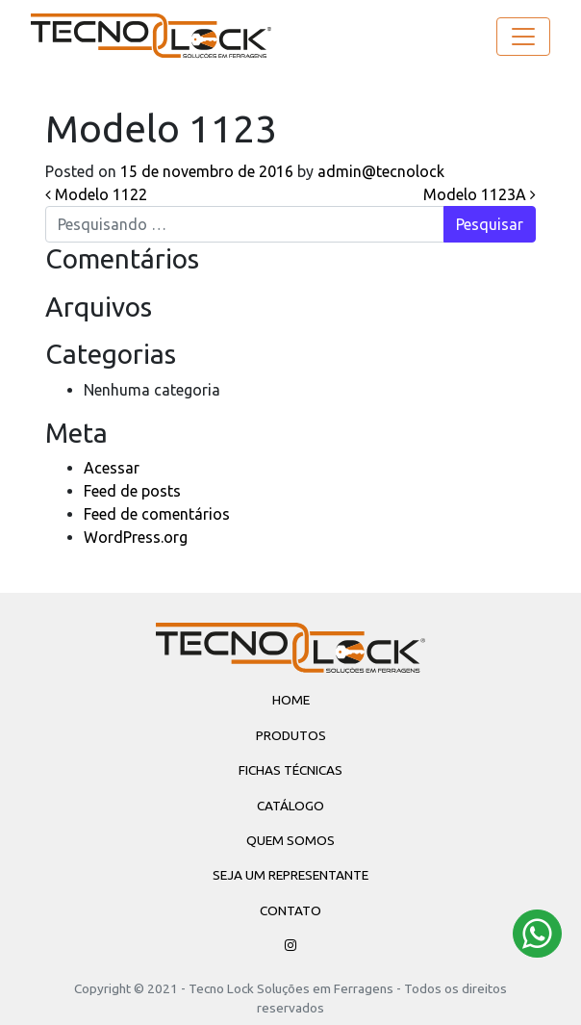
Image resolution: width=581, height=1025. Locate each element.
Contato (290, 910)
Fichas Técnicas (290, 770)
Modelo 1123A (479, 194)
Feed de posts (132, 491)
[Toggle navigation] (523, 36)
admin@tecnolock (379, 171)
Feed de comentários (157, 514)
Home (291, 699)
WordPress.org (136, 537)
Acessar (111, 467)
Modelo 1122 (96, 194)
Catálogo (290, 805)
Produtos (291, 735)
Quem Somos (290, 840)
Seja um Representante (290, 875)
